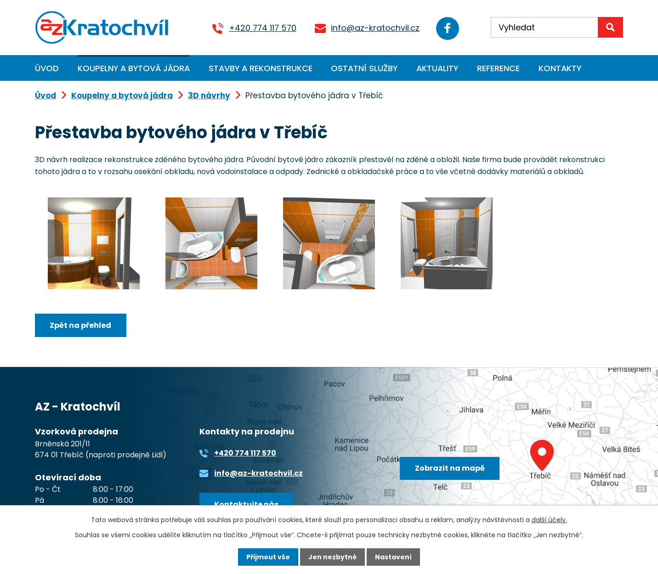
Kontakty (560, 68)
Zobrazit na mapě (450, 468)
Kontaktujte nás (246, 504)
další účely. (549, 519)
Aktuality (437, 68)
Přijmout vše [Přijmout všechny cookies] (268, 557)
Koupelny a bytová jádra (134, 68)
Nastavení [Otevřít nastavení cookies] (393, 557)
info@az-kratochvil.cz (375, 28)
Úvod (47, 68)
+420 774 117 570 (262, 28)
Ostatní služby (364, 68)
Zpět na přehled (80, 325)
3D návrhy (209, 95)
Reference (498, 68)
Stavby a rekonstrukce (260, 68)
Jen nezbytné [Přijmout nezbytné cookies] (332, 557)
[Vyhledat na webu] (557, 27)
